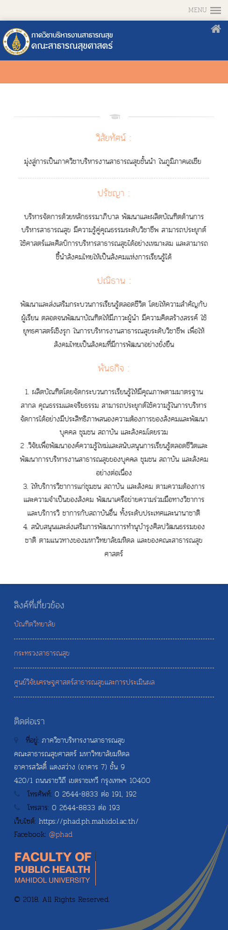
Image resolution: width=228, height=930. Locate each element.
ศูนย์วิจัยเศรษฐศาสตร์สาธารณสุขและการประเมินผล (84, 682)
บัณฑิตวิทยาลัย (34, 624)
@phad (60, 834)
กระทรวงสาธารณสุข (42, 653)
